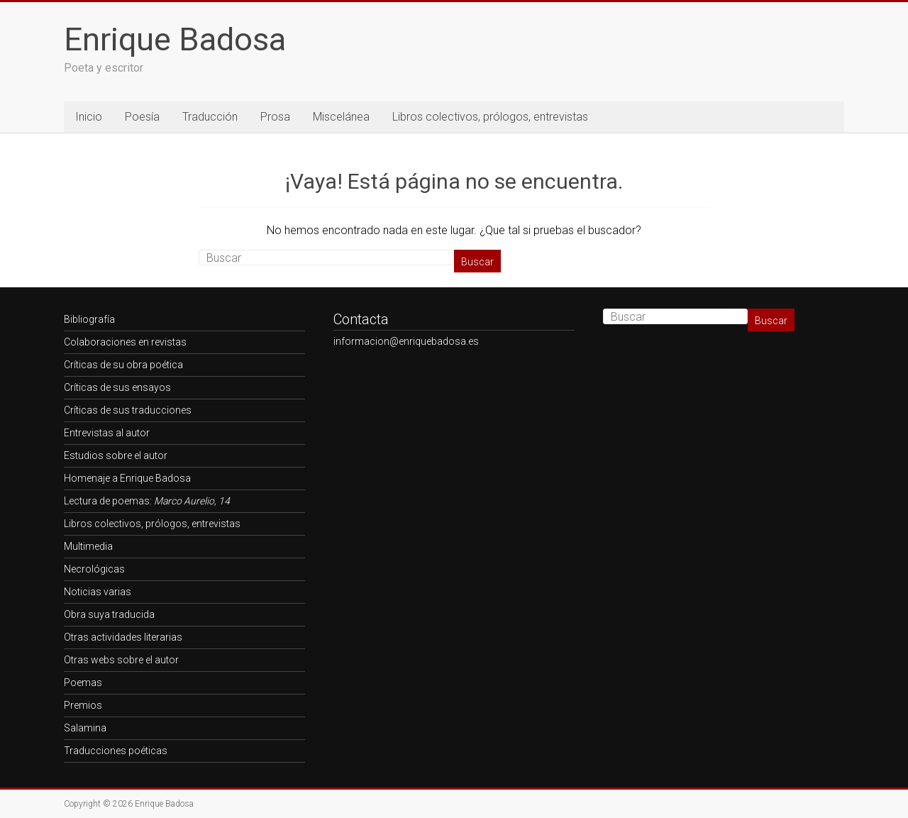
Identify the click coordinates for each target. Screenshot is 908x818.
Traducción (210, 116)
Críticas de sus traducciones (128, 410)
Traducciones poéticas (115, 750)
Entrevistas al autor (107, 432)
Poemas (83, 682)
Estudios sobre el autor (115, 455)
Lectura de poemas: (147, 501)
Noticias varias (97, 591)
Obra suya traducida (109, 614)
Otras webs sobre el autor (121, 659)
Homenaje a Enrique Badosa (127, 478)
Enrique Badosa (175, 39)
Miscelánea (341, 116)
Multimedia (88, 546)
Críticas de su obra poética (123, 364)
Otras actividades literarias (123, 637)
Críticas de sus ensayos (117, 387)
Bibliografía (89, 319)
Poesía (142, 116)
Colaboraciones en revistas (125, 342)
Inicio (88, 116)
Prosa (275, 116)
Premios (83, 705)
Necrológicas (94, 569)
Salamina (85, 728)
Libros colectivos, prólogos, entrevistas (490, 116)
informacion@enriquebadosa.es (406, 341)
